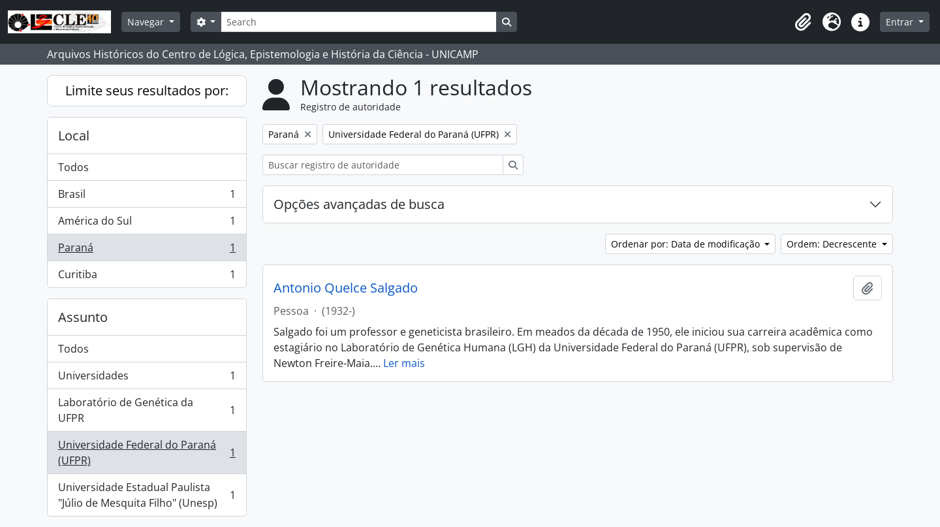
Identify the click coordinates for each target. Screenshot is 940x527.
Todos (73, 167)
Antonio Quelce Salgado (346, 288)
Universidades (146, 378)
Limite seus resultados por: (146, 90)
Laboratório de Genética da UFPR (146, 410)
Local (73, 135)
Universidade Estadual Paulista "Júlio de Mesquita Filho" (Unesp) (146, 495)
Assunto (83, 317)
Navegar (146, 22)
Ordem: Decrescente (833, 244)
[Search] (358, 22)
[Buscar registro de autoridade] (382, 165)
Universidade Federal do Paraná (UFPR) (146, 453)
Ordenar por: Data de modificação (686, 244)
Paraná (146, 250)
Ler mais (404, 363)
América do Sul (146, 223)
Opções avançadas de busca (359, 204)
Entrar (901, 22)
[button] (803, 22)
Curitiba (146, 276)
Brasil (146, 197)
